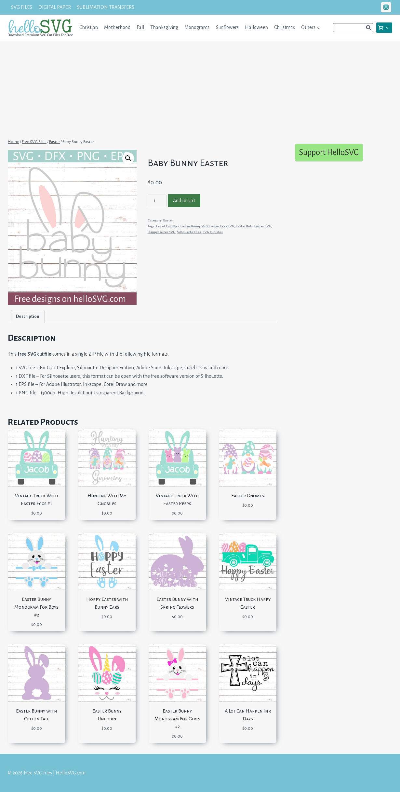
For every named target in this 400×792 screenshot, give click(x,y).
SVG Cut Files (213, 232)
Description (27, 316)
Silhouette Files (189, 232)
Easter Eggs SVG (221, 226)
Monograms (196, 27)
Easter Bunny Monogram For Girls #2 (177, 718)
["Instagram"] (386, 7)
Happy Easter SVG (161, 232)
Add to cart (184, 200)
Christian (88, 27)
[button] (318, 27)
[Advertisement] (200, 88)
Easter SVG (262, 226)
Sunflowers (227, 27)
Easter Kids (244, 226)
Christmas (284, 27)
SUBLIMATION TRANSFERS (105, 7)
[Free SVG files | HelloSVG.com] (40, 27)
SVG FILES (21, 7)
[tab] (28, 316)
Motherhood (117, 27)
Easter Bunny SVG (194, 226)
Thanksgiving (164, 27)
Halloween (256, 27)
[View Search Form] (353, 27)
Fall (140, 27)
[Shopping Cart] (384, 27)
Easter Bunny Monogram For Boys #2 (36, 607)
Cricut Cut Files (167, 226)
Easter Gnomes (247, 495)
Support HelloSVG (329, 152)
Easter (168, 220)
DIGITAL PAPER (54, 7)
